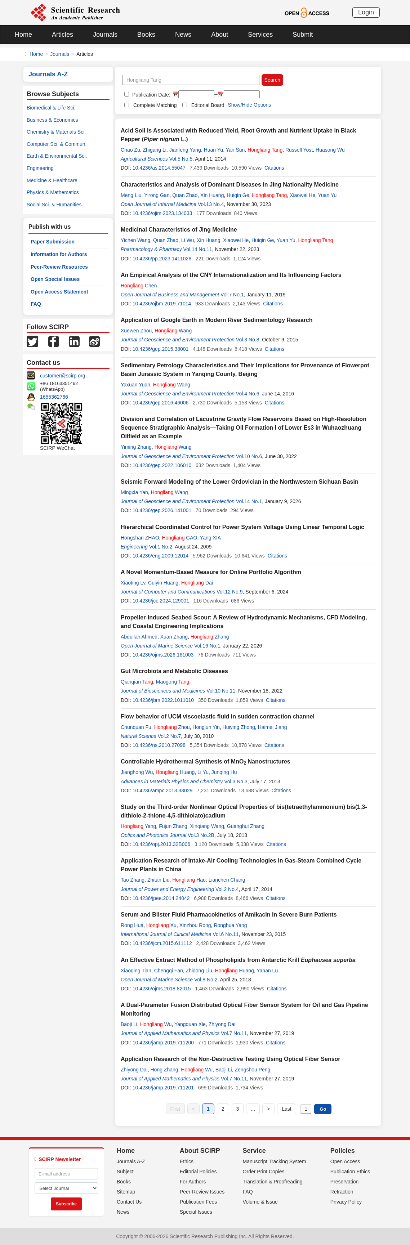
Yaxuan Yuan (135, 385)
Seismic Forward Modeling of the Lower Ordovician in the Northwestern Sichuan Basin (239, 482)
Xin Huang (212, 195)
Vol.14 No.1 (249, 501)
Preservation (344, 1181)
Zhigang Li (154, 150)
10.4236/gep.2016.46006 (161, 403)
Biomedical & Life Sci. (51, 108)
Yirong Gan (156, 195)
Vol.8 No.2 (206, 979)
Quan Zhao (184, 195)
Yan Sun (235, 150)
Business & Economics (52, 120)
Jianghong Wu (137, 772)
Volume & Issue (260, 1202)
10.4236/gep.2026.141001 (162, 510)
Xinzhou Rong (195, 925)
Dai (197, 583)
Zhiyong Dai (222, 1024)
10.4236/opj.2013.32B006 (161, 844)
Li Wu (187, 240)
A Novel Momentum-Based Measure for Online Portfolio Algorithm (211, 572)
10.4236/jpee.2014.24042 (161, 898)
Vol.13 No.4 (211, 204)
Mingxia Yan (134, 492)
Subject (125, 1171)
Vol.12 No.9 (229, 592)
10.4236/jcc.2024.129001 (161, 601)
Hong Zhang (164, 1069)
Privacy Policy (346, 1202)
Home (23, 34)
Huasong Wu (330, 150)
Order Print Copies (264, 1171)
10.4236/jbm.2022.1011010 (163, 700)
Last (286, 1109)
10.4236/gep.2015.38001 (161, 349)
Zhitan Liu (158, 880)
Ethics (186, 1161)
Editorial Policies (198, 1171)
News (183, 34)
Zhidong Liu (199, 970)
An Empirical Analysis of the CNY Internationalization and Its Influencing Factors (231, 275)
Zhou (172, 727)
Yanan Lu (267, 970)
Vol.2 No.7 (169, 736)
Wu (156, 1024)
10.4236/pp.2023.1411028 (162, 258)
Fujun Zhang (173, 826)
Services (260, 34)
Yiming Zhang (136, 447)
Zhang (210, 637)
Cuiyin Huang (163, 583)
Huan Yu (213, 150)
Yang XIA (210, 538)
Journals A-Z (131, 1161)
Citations (274, 168)
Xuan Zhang (174, 637)
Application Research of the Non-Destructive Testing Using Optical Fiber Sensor (230, 1059)
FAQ (36, 304)
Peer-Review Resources (59, 267)
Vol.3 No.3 (236, 781)
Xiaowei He (302, 195)
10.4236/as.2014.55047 (159, 168)
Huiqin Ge (238, 195)
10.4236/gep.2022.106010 (162, 465)
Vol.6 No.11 (226, 934)
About (219, 34)
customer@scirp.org (62, 376)
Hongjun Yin (206, 727)
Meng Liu (131, 195)
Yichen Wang (135, 240)
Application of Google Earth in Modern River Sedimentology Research (217, 320)
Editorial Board (207, 105)
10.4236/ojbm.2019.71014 (162, 303)
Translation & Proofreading (273, 1181)
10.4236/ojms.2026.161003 (163, 655)
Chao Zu (130, 150)
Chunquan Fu (136, 727)
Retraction (341, 1192)
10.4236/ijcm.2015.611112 (162, 943)
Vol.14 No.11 (197, 249)
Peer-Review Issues (202, 1192)
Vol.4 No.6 (247, 394)
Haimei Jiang (272, 727)
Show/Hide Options (249, 105)
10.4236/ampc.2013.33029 (163, 790)
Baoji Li (129, 1024)
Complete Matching (155, 105)
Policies (342, 1150)
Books (146, 34)
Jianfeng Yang (185, 150)
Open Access (345, 1161)
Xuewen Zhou (136, 330)
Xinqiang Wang (207, 826)
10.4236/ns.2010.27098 (159, 745)
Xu (161, 925)
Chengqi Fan (168, 970)
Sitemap (126, 1192)
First (175, 1109)
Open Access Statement (59, 292)
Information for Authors (59, 254)
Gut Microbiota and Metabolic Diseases (174, 671)
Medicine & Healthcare (52, 180)
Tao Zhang (132, 880)
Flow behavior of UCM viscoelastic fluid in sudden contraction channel (218, 716)
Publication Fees (198, 1202)
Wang (173, 330)
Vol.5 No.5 (181, 159)
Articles (62, 34)
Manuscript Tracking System (274, 1161)
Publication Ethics (350, 1171)
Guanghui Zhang (245, 826)
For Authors (193, 1181)
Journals (105, 34)
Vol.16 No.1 (207, 646)
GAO (179, 538)
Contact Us (129, 1202)
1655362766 (54, 397)
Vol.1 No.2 (161, 547)
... (253, 1109)
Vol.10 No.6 (249, 456)
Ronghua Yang (230, 925)
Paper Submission (53, 242)
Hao (189, 880)
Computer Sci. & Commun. (57, 144)
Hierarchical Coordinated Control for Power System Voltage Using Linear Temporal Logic (242, 527)
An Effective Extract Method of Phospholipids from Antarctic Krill (238, 960)
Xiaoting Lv (133, 583)
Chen (139, 285)
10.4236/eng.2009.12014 (161, 556)
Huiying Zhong (239, 727)
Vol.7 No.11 (234, 1033)
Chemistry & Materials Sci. (56, 132)
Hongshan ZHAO (140, 538)
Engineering (40, 168)
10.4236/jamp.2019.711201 (163, 1088)
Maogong (172, 682)
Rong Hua (132, 925)
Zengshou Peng (253, 1069)
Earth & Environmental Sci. (57, 156)
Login (366, 12)
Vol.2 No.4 (227, 889)
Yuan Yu (327, 195)
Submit (303, 34)
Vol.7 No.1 (232, 294)
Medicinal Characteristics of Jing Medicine (179, 230)
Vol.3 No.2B (201, 835)
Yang (138, 826)
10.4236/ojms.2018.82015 (162, 988)
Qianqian (137, 682)
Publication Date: (150, 95)
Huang (175, 772)
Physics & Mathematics (53, 192)
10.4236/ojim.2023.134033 (162, 213)
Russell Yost (299, 150)
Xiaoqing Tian (136, 970)
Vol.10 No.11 (220, 691)
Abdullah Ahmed (139, 637)
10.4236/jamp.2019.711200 (163, 1042)
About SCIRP (200, 1150)
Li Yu (203, 772)
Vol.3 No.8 (247, 339)
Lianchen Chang (227, 880)
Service (254, 1150)
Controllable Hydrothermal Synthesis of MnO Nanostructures (205, 761)
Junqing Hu (224, 772)
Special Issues (196, 1212)
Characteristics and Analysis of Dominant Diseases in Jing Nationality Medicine (230, 185)
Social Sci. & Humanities (54, 204)
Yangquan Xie (190, 1024)
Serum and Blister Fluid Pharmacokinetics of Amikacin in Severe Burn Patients (229, 915)
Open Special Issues (55, 279)
